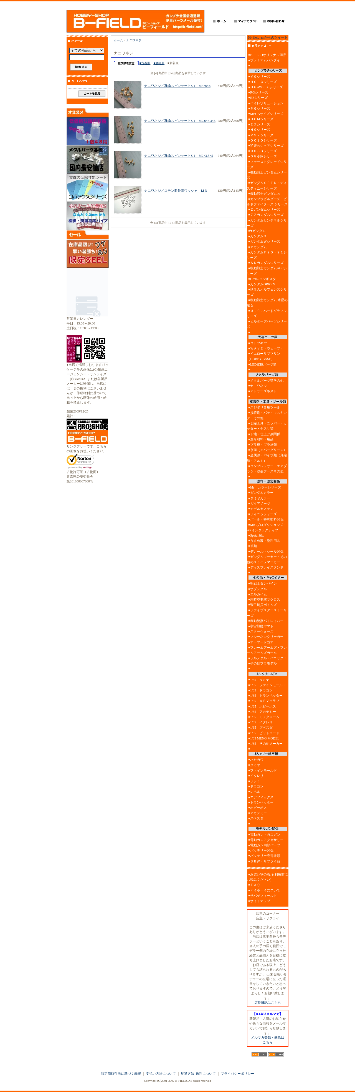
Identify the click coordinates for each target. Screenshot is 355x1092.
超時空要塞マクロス (265, 600)
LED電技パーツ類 (263, 364)
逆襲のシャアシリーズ (266, 146)
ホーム (118, 40)
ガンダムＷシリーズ (265, 241)
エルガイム (258, 594)
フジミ (255, 781)
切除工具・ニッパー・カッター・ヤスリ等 (267, 426)
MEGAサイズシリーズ (266, 114)
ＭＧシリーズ (260, 77)
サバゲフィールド (263, 896)
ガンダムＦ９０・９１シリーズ (267, 255)
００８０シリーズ (263, 140)
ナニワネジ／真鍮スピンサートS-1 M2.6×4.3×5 (179, 121)
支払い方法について (161, 1074)
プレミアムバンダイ (265, 60)
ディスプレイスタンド (266, 567)
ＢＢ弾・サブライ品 (265, 861)
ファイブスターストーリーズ (267, 612)
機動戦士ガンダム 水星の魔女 (267, 302)
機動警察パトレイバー (266, 621)
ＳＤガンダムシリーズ (266, 263)
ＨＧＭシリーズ (261, 119)
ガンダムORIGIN (262, 284)
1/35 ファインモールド (268, 685)
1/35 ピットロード (264, 733)
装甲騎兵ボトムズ (263, 605)
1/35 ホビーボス (263, 706)
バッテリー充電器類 (265, 856)
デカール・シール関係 (266, 551)
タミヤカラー (260, 498)
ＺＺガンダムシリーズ (266, 215)
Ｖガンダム (258, 247)
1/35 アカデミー (263, 712)
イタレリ (256, 776)
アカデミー (258, 813)
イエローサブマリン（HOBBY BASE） (263, 356)
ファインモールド (263, 771)
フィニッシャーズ (263, 514)
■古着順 (145, 63)
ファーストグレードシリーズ (267, 164)
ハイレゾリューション (266, 103)
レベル (255, 792)
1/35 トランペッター (266, 696)
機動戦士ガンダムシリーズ (267, 175)
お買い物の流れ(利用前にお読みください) (267, 877)
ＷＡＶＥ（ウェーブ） (266, 348)
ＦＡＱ (255, 885)
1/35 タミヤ (259, 680)
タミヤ (255, 765)
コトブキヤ (258, 343)
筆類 (253, 546)
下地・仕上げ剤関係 (265, 434)
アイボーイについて (265, 890)
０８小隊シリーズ (263, 156)
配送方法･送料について (198, 1074)
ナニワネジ (133, 40)
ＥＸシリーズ (260, 124)
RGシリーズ (259, 92)
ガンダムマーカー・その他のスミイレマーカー (267, 559)
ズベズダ (256, 818)
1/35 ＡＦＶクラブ (264, 701)
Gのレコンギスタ (263, 279)
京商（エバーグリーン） (268, 450)
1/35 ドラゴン (261, 690)
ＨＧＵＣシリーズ (263, 82)
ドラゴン (256, 786)
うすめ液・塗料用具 (265, 541)
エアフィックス (261, 797)
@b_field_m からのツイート (267, 37)
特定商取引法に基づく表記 (121, 1074)
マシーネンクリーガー (266, 637)
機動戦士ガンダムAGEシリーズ (267, 270)
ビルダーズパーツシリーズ (267, 324)
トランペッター (261, 802)
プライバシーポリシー (237, 1074)
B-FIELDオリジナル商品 (268, 55)
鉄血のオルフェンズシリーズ (267, 292)
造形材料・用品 (261, 439)
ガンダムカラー (261, 493)
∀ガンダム (258, 231)
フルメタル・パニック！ (268, 658)
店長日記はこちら (267, 1003)
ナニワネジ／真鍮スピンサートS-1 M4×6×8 (177, 86)
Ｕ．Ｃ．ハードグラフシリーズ (267, 313)
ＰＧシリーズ (260, 108)
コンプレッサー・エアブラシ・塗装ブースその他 (267, 468)
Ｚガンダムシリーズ (265, 210)
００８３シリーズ (263, 151)
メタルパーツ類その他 (266, 381)
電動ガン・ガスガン (265, 835)
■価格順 (158, 63)
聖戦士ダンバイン (263, 583)
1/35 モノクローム (264, 717)
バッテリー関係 (261, 850)
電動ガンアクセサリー (266, 840)
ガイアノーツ (260, 503)
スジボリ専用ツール (265, 407)
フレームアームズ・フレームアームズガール (267, 650)
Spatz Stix (257, 535)
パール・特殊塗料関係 (266, 519)
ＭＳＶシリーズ (261, 135)
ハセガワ (256, 760)
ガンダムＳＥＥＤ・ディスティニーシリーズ (267, 185)
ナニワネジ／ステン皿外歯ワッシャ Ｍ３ (175, 191)
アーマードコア (261, 642)
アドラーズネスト (263, 391)
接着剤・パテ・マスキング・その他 (267, 415)
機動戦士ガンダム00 (265, 194)
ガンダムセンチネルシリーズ (267, 223)
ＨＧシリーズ (260, 130)
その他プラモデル (263, 663)
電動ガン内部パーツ (265, 845)
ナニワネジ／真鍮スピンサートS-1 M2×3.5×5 (178, 156)
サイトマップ (260, 901)
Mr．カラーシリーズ (265, 487)
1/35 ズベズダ (261, 727)
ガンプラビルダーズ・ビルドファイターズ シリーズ (267, 201)
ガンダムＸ (258, 236)
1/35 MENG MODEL (264, 738)
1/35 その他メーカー (266, 744)
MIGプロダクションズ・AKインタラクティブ (266, 527)
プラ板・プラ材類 (263, 445)
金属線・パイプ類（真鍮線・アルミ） (267, 457)
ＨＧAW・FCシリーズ (266, 87)
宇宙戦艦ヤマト (261, 626)
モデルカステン (261, 509)
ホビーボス (258, 808)
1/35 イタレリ (261, 722)
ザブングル (258, 589)
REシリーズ (259, 98)
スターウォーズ (261, 631)
